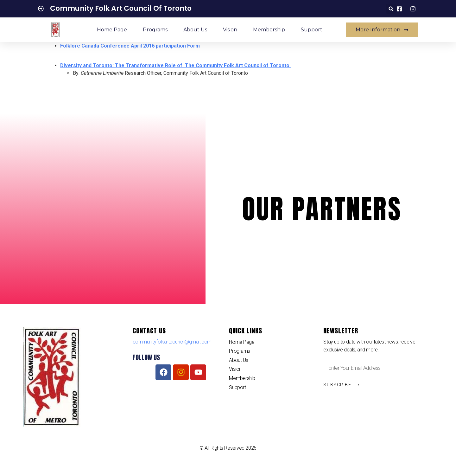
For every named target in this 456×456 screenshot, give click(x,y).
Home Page (112, 30)
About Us (195, 30)
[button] (391, 9)
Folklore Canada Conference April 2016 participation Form (130, 46)
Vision (230, 30)
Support (311, 30)
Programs (155, 30)
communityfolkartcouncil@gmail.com (172, 342)
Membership (269, 30)
